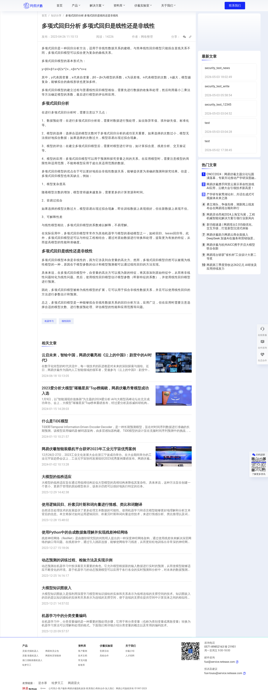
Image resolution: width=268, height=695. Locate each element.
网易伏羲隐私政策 (76, 688)
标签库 (81, 665)
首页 (44, 15)
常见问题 (82, 660)
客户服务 (62, 688)
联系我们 (235, 5)
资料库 (82, 645)
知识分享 (56, 15)
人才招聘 (129, 655)
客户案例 (82, 651)
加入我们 (109, 688)
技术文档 (82, 655)
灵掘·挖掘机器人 (30, 651)
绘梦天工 (26, 665)
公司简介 (53, 688)
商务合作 (100, 688)
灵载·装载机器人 (30, 655)
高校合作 (104, 655)
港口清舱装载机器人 (32, 660)
